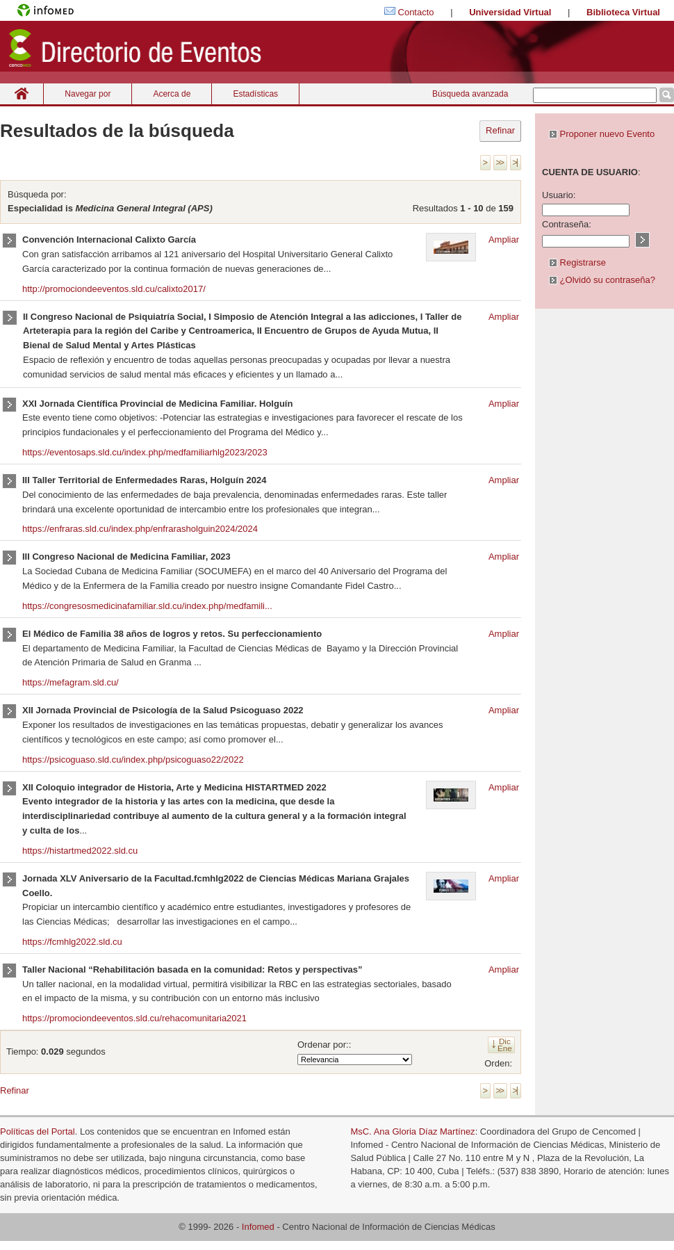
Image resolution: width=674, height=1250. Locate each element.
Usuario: (558, 195)
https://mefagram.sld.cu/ (70, 682)
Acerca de (171, 94)
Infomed (258, 1226)
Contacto (416, 12)
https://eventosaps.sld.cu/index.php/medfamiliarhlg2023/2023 (145, 452)
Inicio (21, 93)
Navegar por (87, 94)
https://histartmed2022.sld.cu (80, 850)
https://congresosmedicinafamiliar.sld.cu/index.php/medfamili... (147, 606)
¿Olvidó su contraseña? (602, 280)
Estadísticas (255, 94)
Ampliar (503, 239)
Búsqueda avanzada (470, 94)
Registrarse (577, 262)
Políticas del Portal (37, 1131)
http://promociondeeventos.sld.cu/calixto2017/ (114, 289)
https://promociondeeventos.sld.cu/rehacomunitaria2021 (134, 1018)
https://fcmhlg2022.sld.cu (72, 941)
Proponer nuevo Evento (602, 134)
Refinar (500, 130)
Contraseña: (566, 224)
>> (499, 163)
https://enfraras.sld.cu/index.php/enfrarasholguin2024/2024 (140, 528)
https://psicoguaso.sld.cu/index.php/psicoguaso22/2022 (133, 759)
